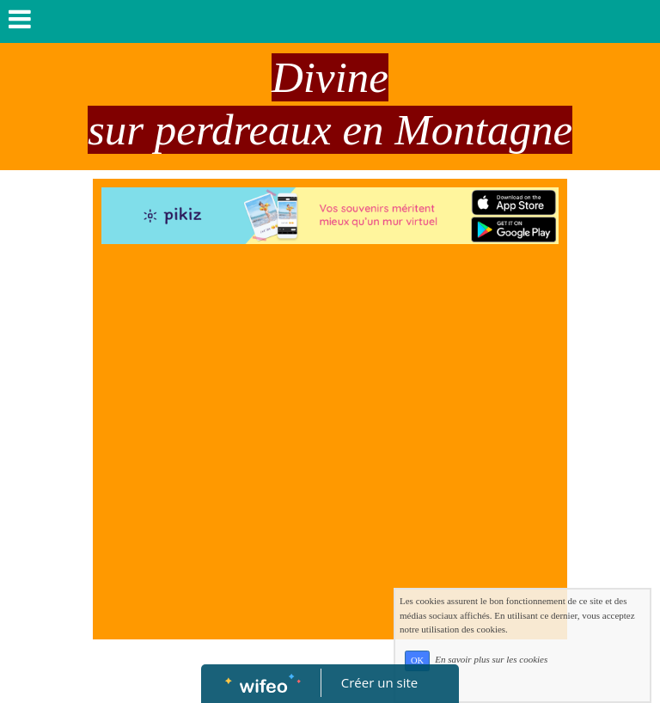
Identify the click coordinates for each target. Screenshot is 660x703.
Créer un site (379, 682)
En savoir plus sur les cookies (491, 660)
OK (417, 660)
